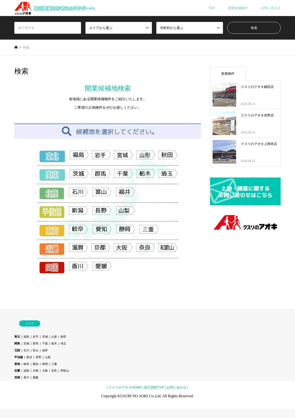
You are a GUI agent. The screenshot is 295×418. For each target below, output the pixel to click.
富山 (35, 350)
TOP (211, 8)
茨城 (26, 343)
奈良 (54, 370)
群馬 (35, 343)
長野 (38, 357)
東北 (17, 336)
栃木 (54, 343)
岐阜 (26, 364)
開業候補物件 (238, 8)
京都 (35, 370)
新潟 (29, 357)
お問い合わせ (271, 8)
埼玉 (63, 343)
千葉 (45, 343)
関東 (17, 343)
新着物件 (227, 73)
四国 (17, 377)
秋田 (63, 336)
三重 (54, 364)
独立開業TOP (153, 387)
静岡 (45, 364)
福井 (45, 350)
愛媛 (35, 377)
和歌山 (65, 370)
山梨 (48, 357)
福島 (26, 336)
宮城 (45, 336)
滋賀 (26, 370)
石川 (26, 350)
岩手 (35, 336)
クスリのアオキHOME (125, 387)
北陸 (17, 350)
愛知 (35, 364)
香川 (26, 377)
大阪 (45, 370)
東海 (17, 364)
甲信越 (18, 357)
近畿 (17, 370)
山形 (54, 336)
